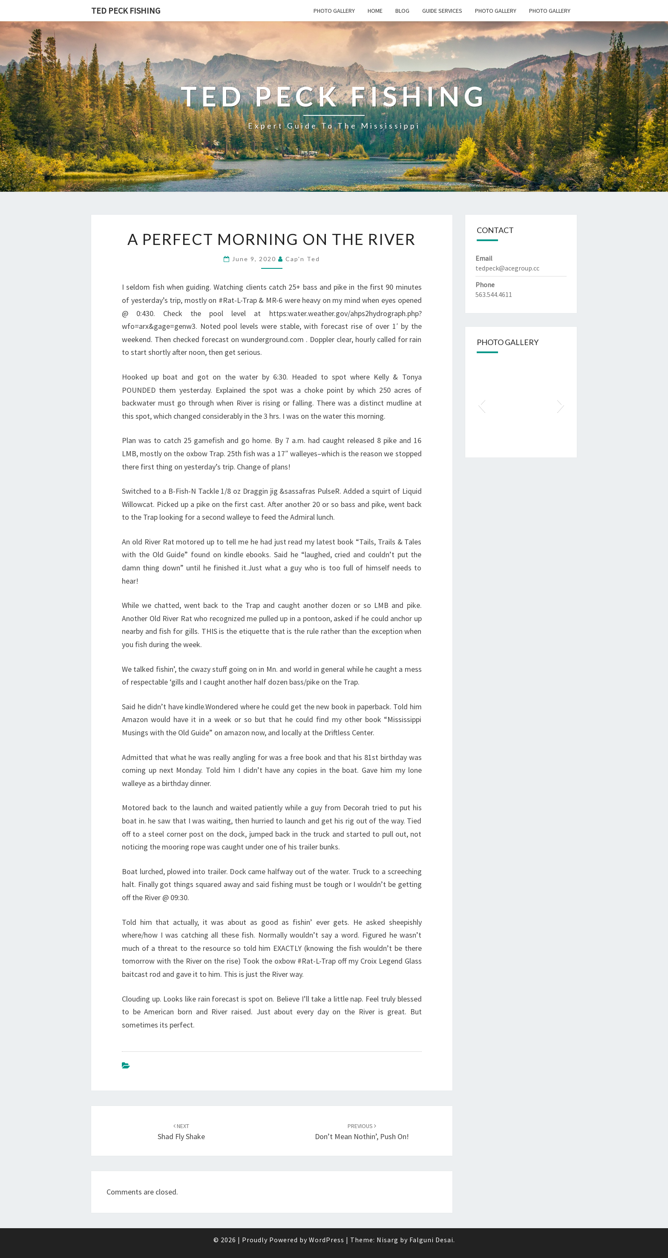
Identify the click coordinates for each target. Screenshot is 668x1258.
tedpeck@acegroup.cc (507, 268)
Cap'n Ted (302, 258)
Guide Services (442, 10)
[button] (482, 404)
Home (375, 10)
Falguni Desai (431, 1239)
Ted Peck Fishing (125, 10)
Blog (402, 10)
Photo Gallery (334, 10)
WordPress (326, 1239)
